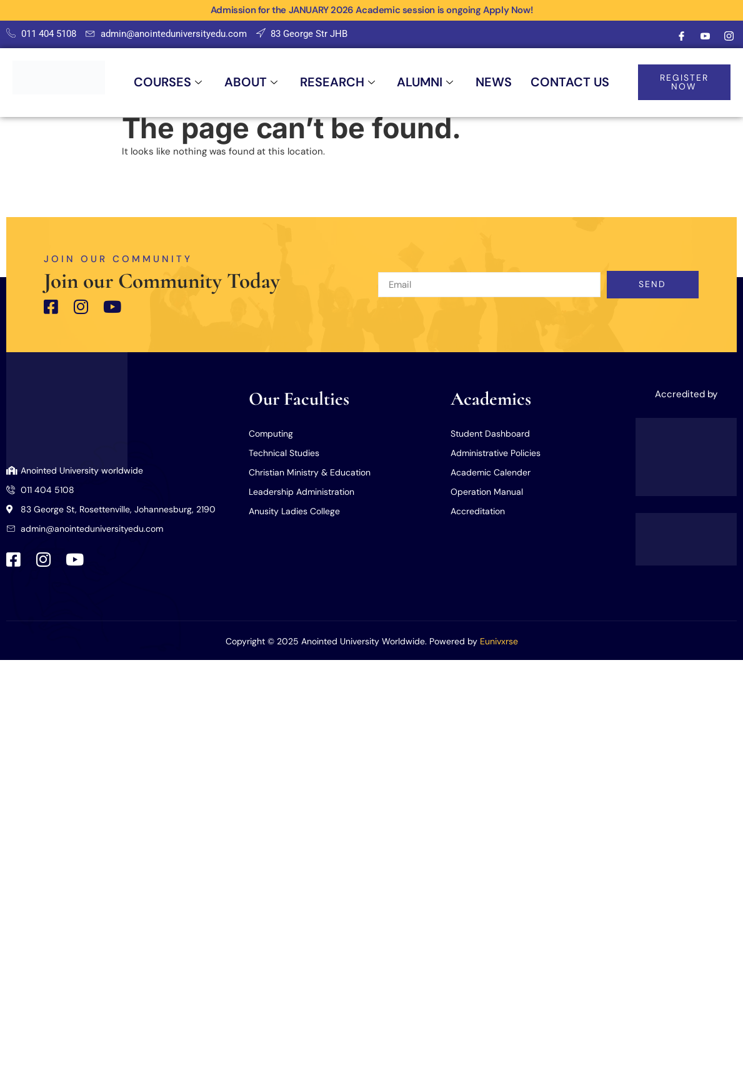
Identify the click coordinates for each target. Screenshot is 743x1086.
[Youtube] (705, 36)
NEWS (495, 82)
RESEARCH (337, 82)
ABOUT (250, 82)
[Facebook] (681, 36)
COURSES (166, 82)
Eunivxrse (499, 641)
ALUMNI (425, 82)
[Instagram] (728, 36)
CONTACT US (571, 82)
